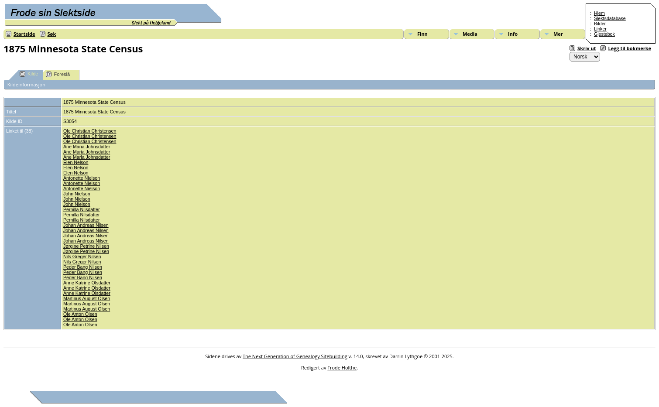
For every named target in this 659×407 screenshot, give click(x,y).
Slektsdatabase (610, 18)
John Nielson (76, 193)
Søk (52, 34)
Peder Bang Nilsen (82, 267)
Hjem (599, 13)
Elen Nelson (75, 162)
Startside (24, 34)
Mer (558, 34)
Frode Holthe (342, 367)
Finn (422, 34)
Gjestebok (604, 34)
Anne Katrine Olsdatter (86, 282)
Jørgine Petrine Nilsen (86, 246)
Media (470, 34)
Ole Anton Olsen (80, 314)
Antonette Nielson (81, 178)
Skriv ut (586, 48)
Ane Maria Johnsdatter (86, 146)
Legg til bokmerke (629, 48)
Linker (600, 28)
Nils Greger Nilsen (82, 256)
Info (513, 34)
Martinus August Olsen (86, 298)
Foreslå (58, 74)
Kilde (29, 74)
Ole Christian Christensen (89, 130)
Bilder (600, 23)
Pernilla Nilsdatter (81, 209)
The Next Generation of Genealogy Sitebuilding (295, 356)
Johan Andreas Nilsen (86, 225)
